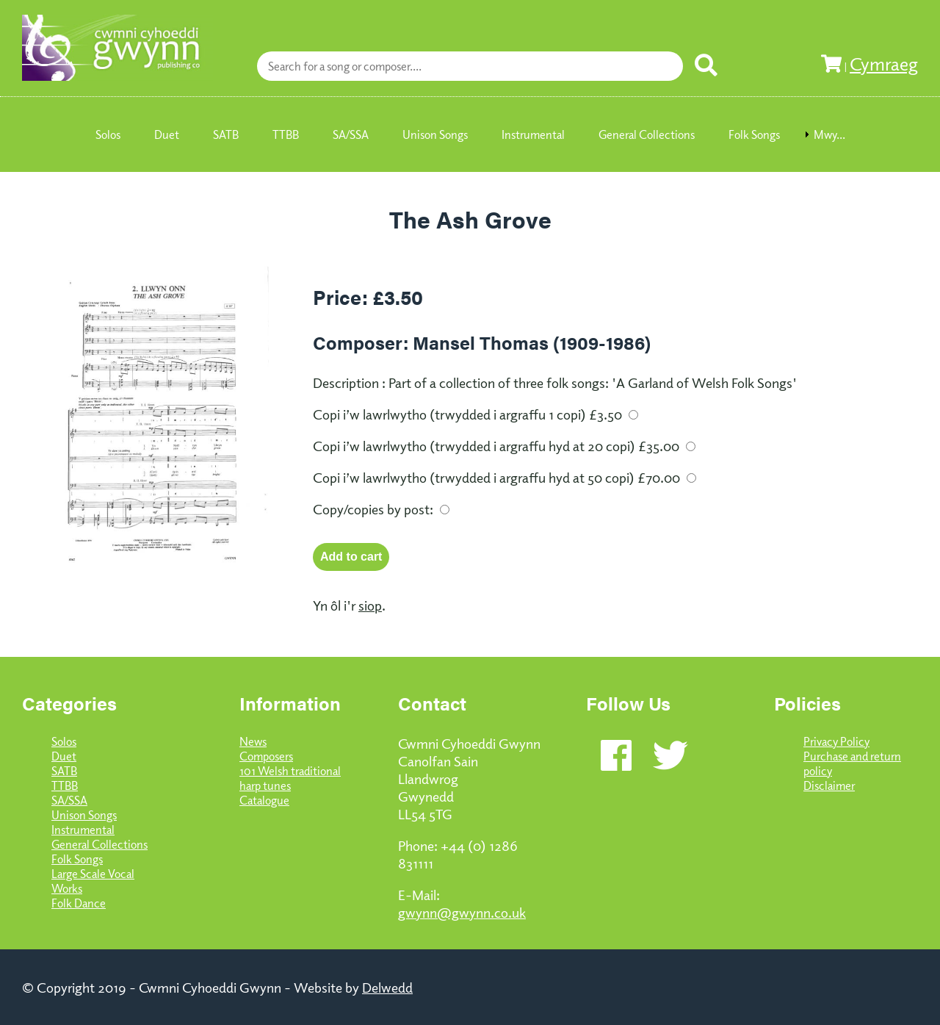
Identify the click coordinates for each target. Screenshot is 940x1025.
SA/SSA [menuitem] (351, 134)
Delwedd (387, 987)
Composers (266, 756)
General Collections (99, 844)
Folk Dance (78, 903)
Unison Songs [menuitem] (435, 134)
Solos (63, 741)
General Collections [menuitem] (647, 134)
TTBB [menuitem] (285, 134)
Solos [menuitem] (107, 134)
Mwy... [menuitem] (829, 134)
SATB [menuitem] (226, 134)
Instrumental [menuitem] (533, 134)
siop (370, 605)
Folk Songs (77, 859)
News (253, 741)
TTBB (64, 785)
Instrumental (83, 829)
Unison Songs (84, 815)
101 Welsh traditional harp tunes (290, 778)
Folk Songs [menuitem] (754, 134)
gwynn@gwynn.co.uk (462, 912)
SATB (64, 770)
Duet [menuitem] (166, 134)
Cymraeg (884, 63)
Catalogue (264, 800)
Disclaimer (829, 785)
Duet (63, 756)
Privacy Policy (836, 741)
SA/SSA (69, 800)
